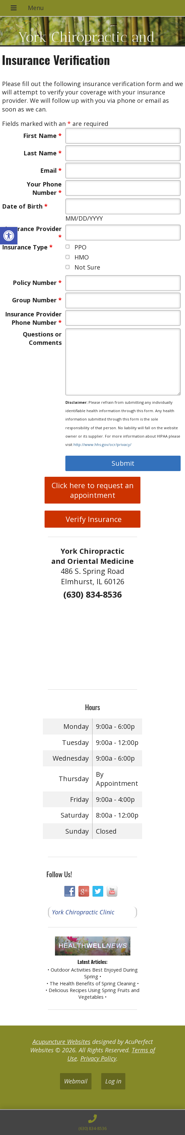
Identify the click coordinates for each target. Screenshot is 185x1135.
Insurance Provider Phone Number (33, 318)
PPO (80, 247)
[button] (8, 235)
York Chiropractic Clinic (83, 912)
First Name (42, 136)
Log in (113, 1081)
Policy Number (37, 283)
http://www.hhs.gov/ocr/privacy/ (102, 444)
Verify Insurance (93, 519)
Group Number (37, 300)
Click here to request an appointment (93, 490)
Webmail (75, 1081)
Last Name (42, 153)
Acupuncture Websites (61, 1042)
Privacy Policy (98, 1058)
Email (51, 170)
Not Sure (87, 267)
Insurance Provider (33, 233)
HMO (81, 257)
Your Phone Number (44, 188)
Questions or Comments (42, 338)
